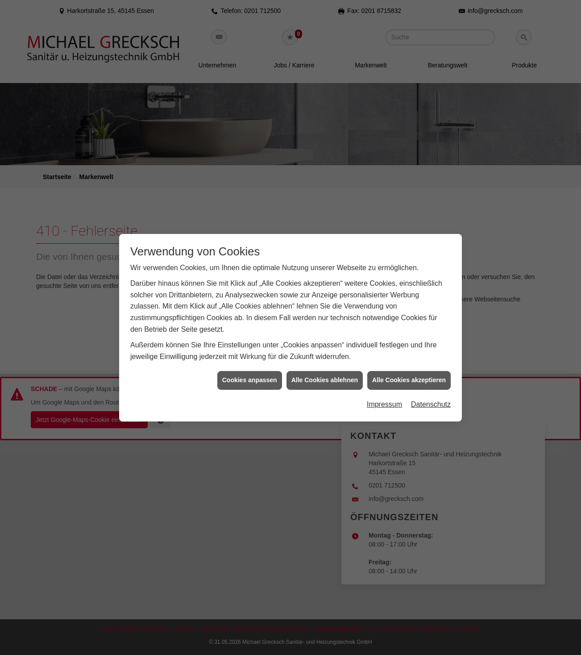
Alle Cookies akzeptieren (409, 373)
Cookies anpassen (249, 373)
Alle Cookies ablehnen (324, 373)
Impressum (384, 397)
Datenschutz (431, 397)
